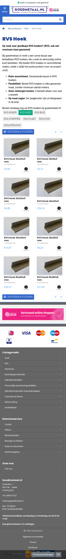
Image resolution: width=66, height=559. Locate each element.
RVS (26, 28)
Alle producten (14, 28)
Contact (33, 424)
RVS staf (44, 118)
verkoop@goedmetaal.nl (12, 501)
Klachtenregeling (33, 452)
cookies (24, 554)
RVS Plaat (30, 118)
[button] (62, 10)
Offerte (33, 430)
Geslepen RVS (12, 125)
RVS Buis (40, 112)
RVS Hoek (25, 112)
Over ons (33, 469)
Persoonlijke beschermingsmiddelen (33, 385)
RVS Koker (10, 112)
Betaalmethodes (33, 435)
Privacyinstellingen (43, 554)
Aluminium (33, 369)
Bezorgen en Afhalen (33, 441)
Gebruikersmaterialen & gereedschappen (33, 391)
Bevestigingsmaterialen (33, 374)
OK (58, 554)
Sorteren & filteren (18, 131)
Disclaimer (33, 547)
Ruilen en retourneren (33, 446)
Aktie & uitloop (33, 402)
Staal (33, 358)
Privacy (33, 542)
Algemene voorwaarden (33, 537)
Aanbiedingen (33, 407)
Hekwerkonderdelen (33, 380)
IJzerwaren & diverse (33, 396)
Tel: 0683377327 (9, 495)
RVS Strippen (12, 118)
